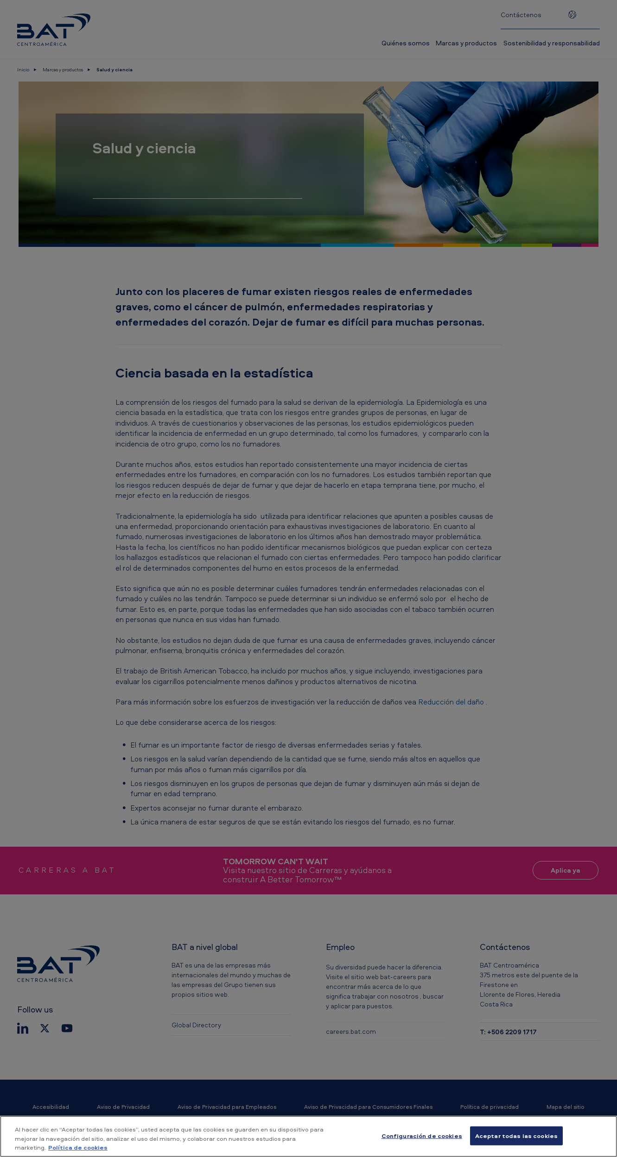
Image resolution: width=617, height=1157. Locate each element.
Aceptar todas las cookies (516, 1135)
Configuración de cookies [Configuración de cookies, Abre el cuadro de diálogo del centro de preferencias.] (422, 1135)
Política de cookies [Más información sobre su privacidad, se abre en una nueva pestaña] (78, 1147)
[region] (308, 1136)
